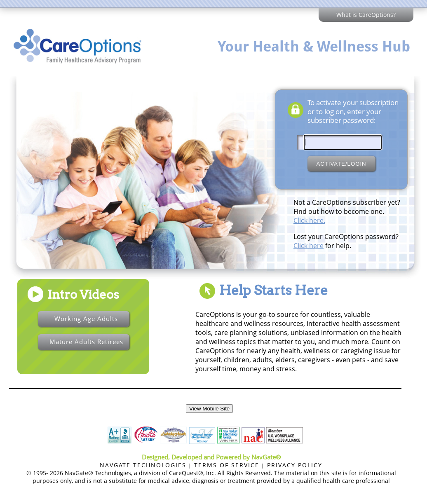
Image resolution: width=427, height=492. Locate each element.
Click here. (309, 220)
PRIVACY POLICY (294, 465)
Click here (308, 245)
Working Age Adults (86, 318)
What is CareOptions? (366, 15)
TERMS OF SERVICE (226, 465)
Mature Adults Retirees (86, 341)
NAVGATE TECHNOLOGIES (143, 465)
